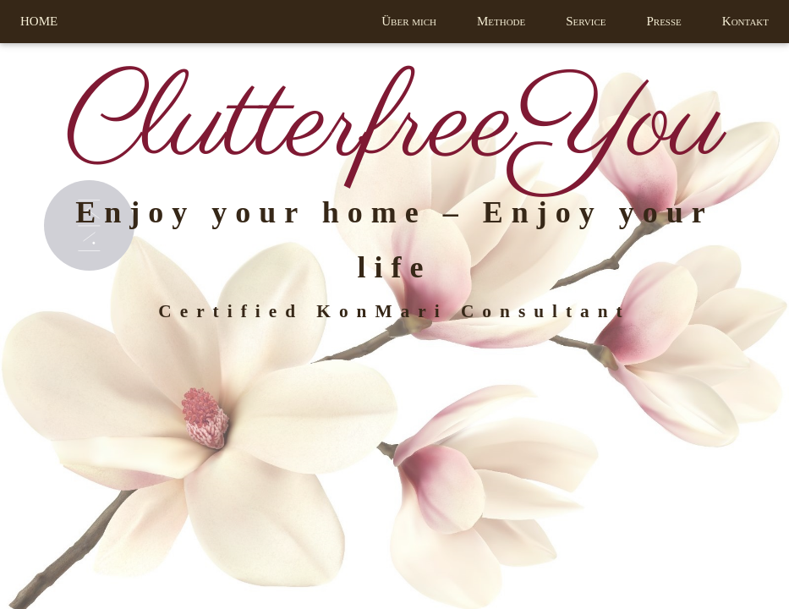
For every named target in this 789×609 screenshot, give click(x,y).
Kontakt (745, 21)
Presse (663, 21)
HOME (39, 21)
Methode (501, 21)
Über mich (408, 21)
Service (585, 21)
